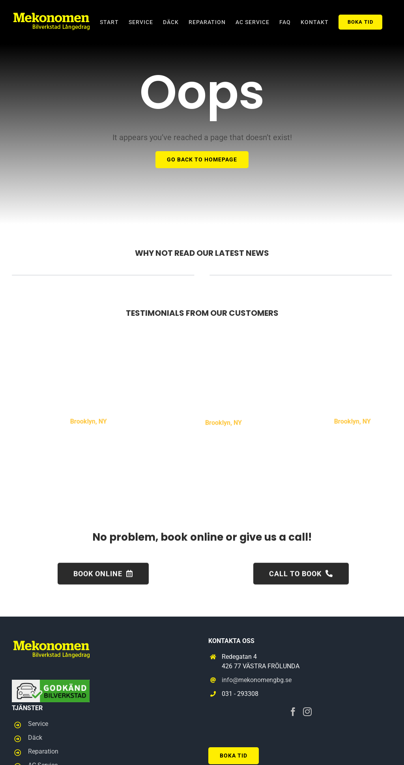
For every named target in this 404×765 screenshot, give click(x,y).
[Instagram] (307, 711)
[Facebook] (293, 711)
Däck (35, 737)
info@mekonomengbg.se (257, 680)
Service (38, 724)
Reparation (43, 751)
